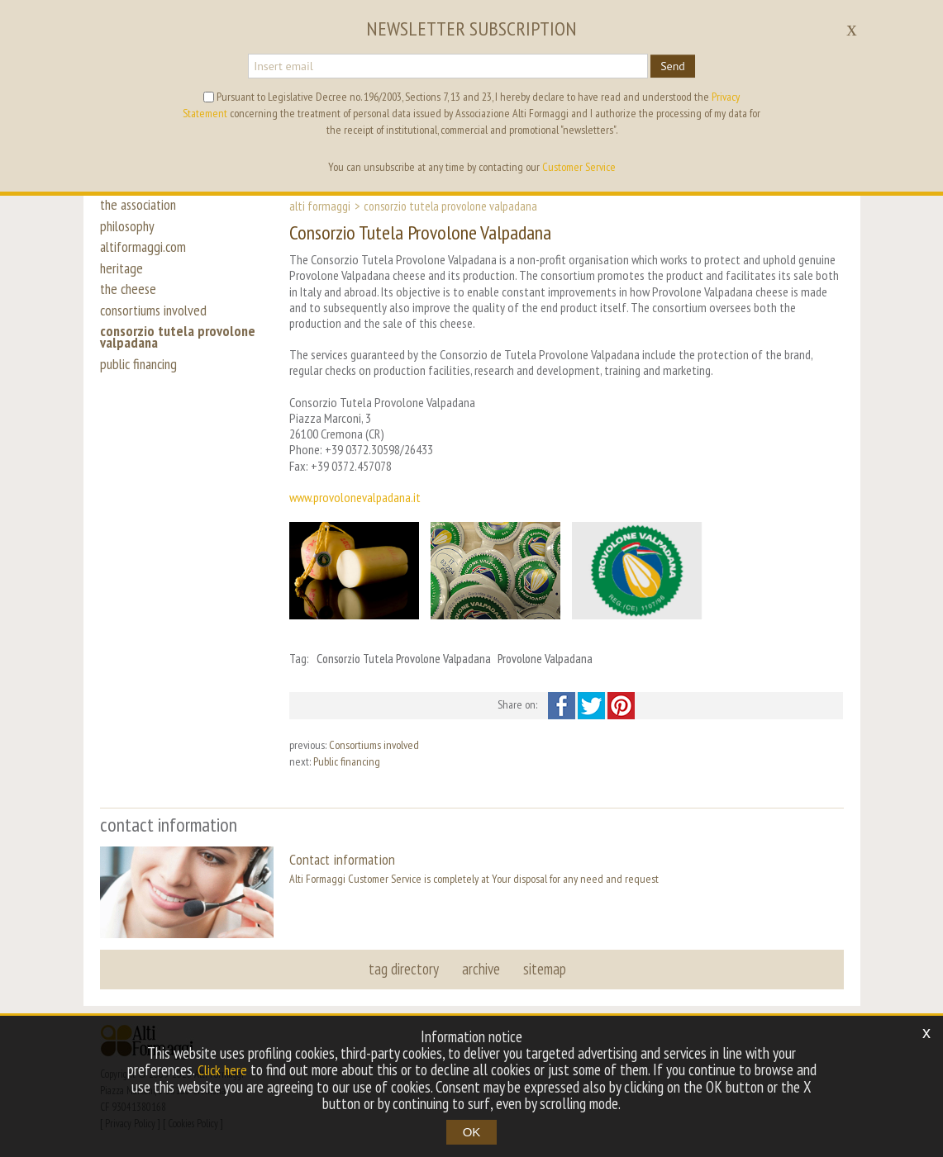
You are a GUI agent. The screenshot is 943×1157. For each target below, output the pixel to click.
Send (672, 66)
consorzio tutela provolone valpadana (181, 359)
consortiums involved (156, 328)
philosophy (129, 229)
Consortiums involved (374, 744)
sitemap (543, 969)
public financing (141, 390)
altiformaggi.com (145, 254)
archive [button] (481, 969)
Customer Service (579, 166)
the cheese (130, 304)
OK (472, 1132)
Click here (222, 1070)
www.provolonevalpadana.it (355, 497)
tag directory (405, 969)
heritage (122, 279)
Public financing (346, 761)
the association (141, 205)
